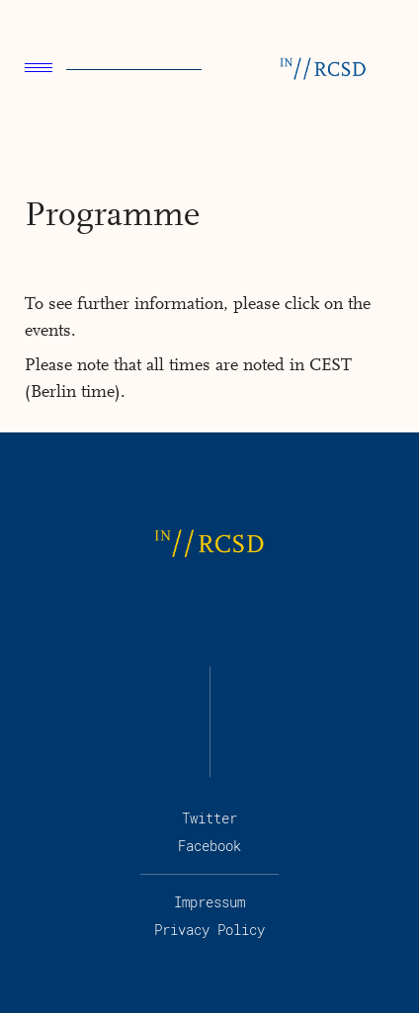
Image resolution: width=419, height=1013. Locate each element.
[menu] (38, 70)
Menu (38, 67)
